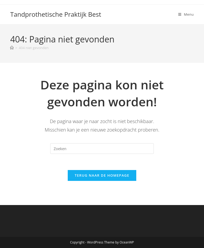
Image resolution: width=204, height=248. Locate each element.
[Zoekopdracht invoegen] (102, 148)
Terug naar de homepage (102, 175)
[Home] (12, 47)
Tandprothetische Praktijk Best (55, 14)
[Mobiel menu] (186, 14)
